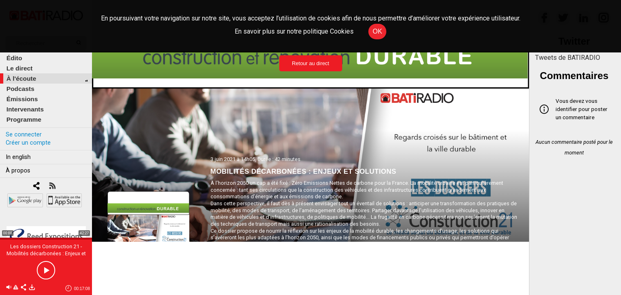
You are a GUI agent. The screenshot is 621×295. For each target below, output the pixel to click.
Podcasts (20, 88)
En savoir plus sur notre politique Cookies (294, 31)
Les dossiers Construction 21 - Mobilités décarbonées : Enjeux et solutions (46, 253)
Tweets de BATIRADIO (567, 57)
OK (377, 31)
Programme (24, 119)
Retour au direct (310, 63)
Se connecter (24, 134)
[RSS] (52, 186)
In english (18, 157)
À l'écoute (21, 78)
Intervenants (25, 109)
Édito (14, 57)
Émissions (22, 98)
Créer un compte (28, 142)
